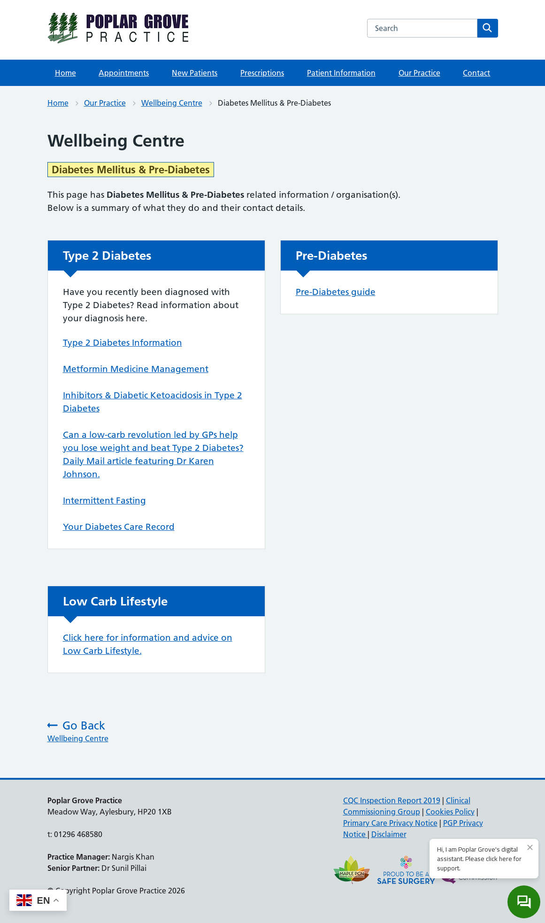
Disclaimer (389, 834)
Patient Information (341, 73)
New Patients (194, 73)
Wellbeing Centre (171, 103)
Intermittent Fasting (104, 500)
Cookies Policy (450, 811)
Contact (476, 73)
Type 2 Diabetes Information (122, 342)
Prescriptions (262, 73)
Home (65, 73)
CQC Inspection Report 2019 (391, 800)
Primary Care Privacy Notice (390, 823)
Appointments (124, 73)
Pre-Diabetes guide (336, 292)
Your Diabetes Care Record (119, 526)
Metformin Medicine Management (135, 369)
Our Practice (419, 73)
